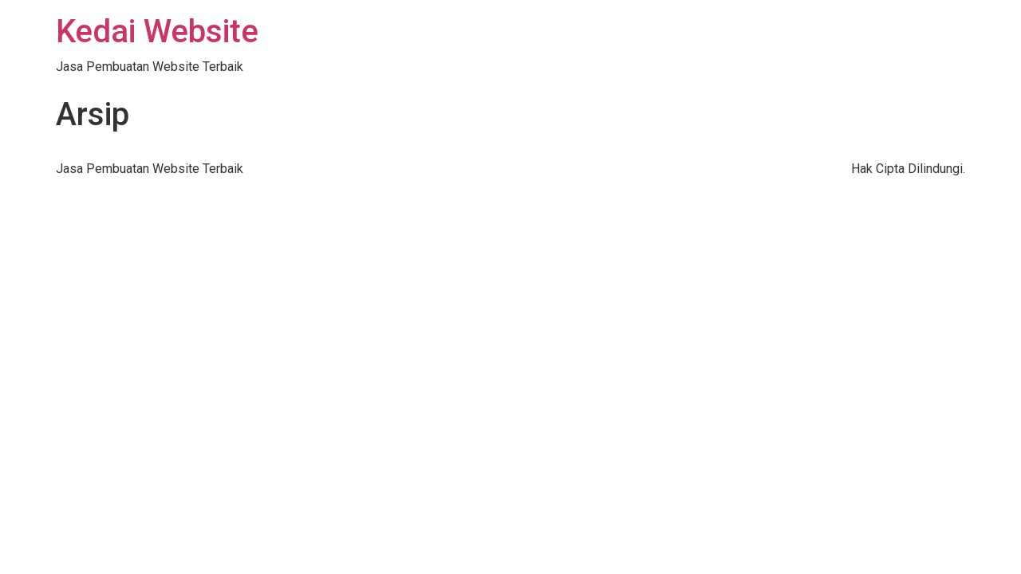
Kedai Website (157, 31)
